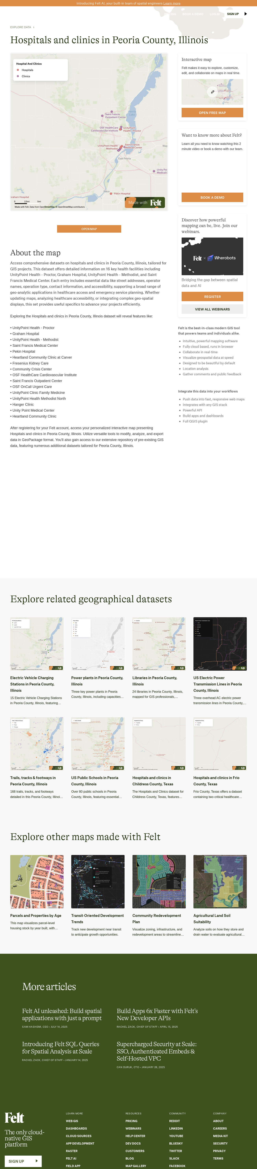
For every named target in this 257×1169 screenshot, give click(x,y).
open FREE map (212, 113)
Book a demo (212, 197)
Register (212, 296)
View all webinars (212, 309)
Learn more (171, 3)
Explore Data (20, 27)
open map (89, 229)
